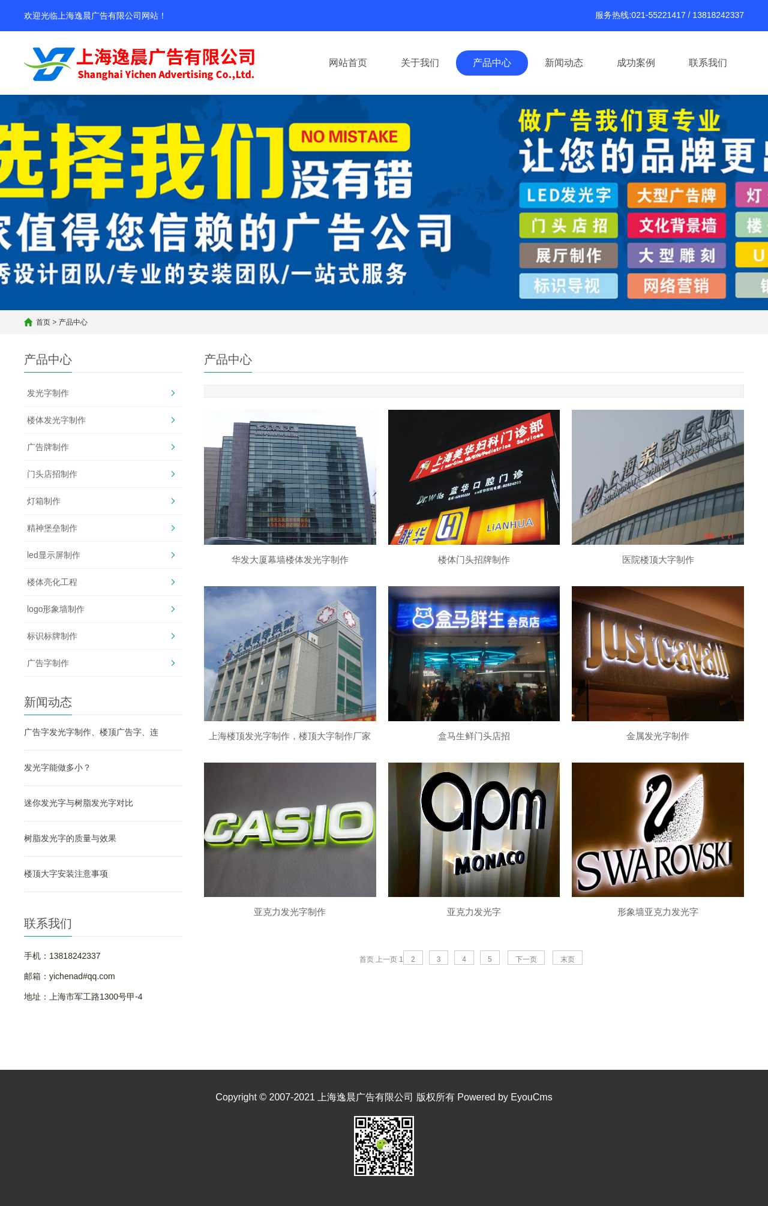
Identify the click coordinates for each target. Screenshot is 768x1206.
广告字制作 (48, 663)
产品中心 (492, 63)
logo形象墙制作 (56, 609)
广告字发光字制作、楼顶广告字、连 (91, 732)
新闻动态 (564, 63)
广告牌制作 (48, 447)
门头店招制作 (52, 474)
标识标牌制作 (52, 636)
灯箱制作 (44, 501)
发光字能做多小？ (57, 767)
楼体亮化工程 (52, 582)
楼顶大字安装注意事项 (66, 873)
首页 (43, 322)
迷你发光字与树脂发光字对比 (78, 803)
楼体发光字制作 (56, 420)
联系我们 (708, 63)
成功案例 (636, 63)
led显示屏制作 (53, 555)
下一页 (526, 961)
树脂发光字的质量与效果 (70, 838)
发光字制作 (48, 393)
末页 (567, 961)
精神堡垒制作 (52, 528)
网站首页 (348, 63)
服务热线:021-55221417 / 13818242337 (669, 15)
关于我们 (420, 63)
